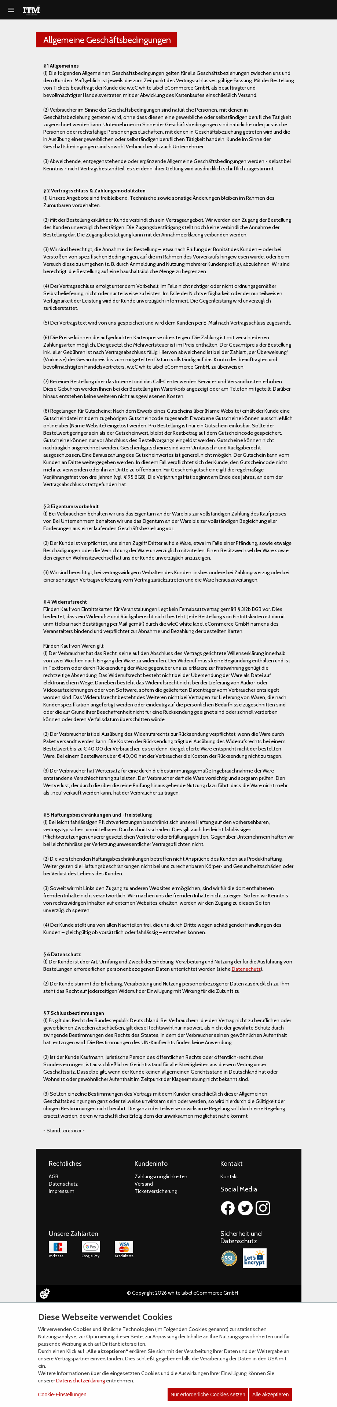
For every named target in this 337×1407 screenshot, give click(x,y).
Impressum (61, 1191)
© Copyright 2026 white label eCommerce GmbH (182, 1293)
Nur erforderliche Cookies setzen (208, 1394)
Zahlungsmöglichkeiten (161, 1176)
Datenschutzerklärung (80, 1380)
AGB (53, 1176)
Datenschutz (246, 969)
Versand (144, 1183)
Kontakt (229, 1176)
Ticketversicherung (156, 1191)
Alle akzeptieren (270, 1394)
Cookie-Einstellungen (62, 1394)
